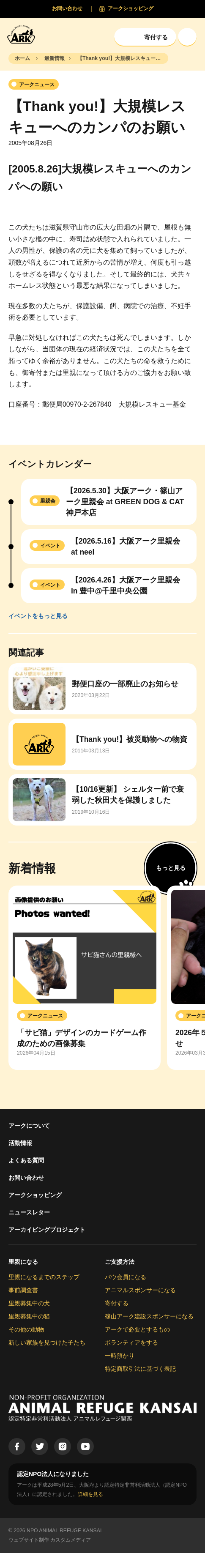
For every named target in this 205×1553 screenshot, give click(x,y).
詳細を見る (90, 1494)
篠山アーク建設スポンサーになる (149, 1316)
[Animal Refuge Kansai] (23, 34)
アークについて (29, 1125)
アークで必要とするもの (137, 1329)
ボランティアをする (131, 1342)
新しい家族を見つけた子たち (46, 1342)
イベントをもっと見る (38, 615)
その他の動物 (26, 1329)
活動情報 (20, 1143)
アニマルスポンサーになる (140, 1290)
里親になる (23, 1261)
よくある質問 (26, 1160)
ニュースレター (29, 1212)
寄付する (116, 1303)
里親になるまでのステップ (43, 1277)
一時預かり (119, 1355)
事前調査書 (23, 1290)
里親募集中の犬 (29, 1303)
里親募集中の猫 (29, 1316)
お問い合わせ (26, 1177)
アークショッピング (35, 1195)
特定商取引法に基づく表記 (140, 1368)
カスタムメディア (70, 1540)
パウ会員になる (125, 1277)
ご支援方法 (119, 1261)
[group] (84, 978)
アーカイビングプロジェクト (46, 1229)
